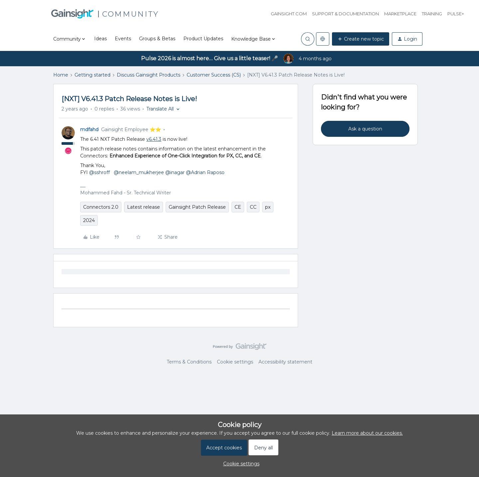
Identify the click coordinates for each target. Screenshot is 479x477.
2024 (89, 220)
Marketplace (400, 13)
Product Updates (203, 39)
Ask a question (365, 129)
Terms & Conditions (189, 362)
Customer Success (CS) (214, 75)
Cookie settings (235, 362)
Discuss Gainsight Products (148, 75)
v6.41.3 (153, 139)
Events (123, 39)
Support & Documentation (345, 13)
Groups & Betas (157, 39)
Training (432, 13)
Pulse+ (455, 13)
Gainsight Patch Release (197, 207)
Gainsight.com (289, 13)
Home (60, 75)
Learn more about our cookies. (367, 433)
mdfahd (89, 129)
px (267, 207)
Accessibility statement (285, 362)
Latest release (143, 207)
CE (238, 207)
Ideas (100, 39)
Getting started (92, 75)
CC (253, 207)
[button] (360, 39)
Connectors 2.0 (100, 207)
